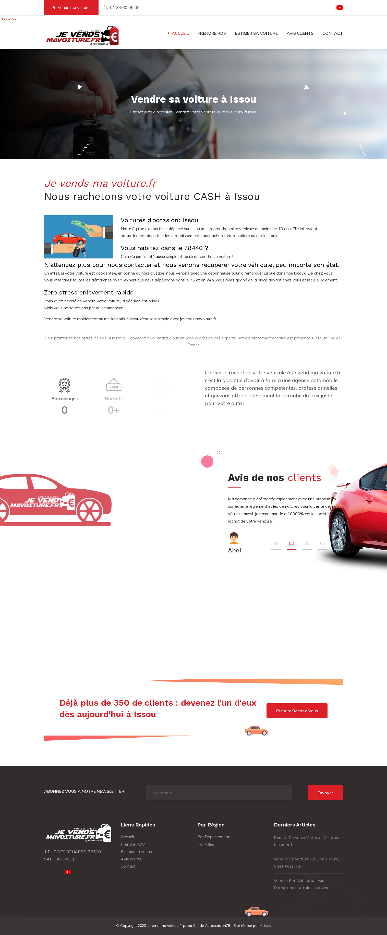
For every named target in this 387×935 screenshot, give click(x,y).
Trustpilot (8, 18)
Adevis (265, 925)
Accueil (180, 33)
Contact (332, 33)
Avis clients (300, 33)
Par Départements (214, 836)
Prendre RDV (212, 33)
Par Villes (205, 844)
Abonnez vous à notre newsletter (84, 791)
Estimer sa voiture (256, 33)
